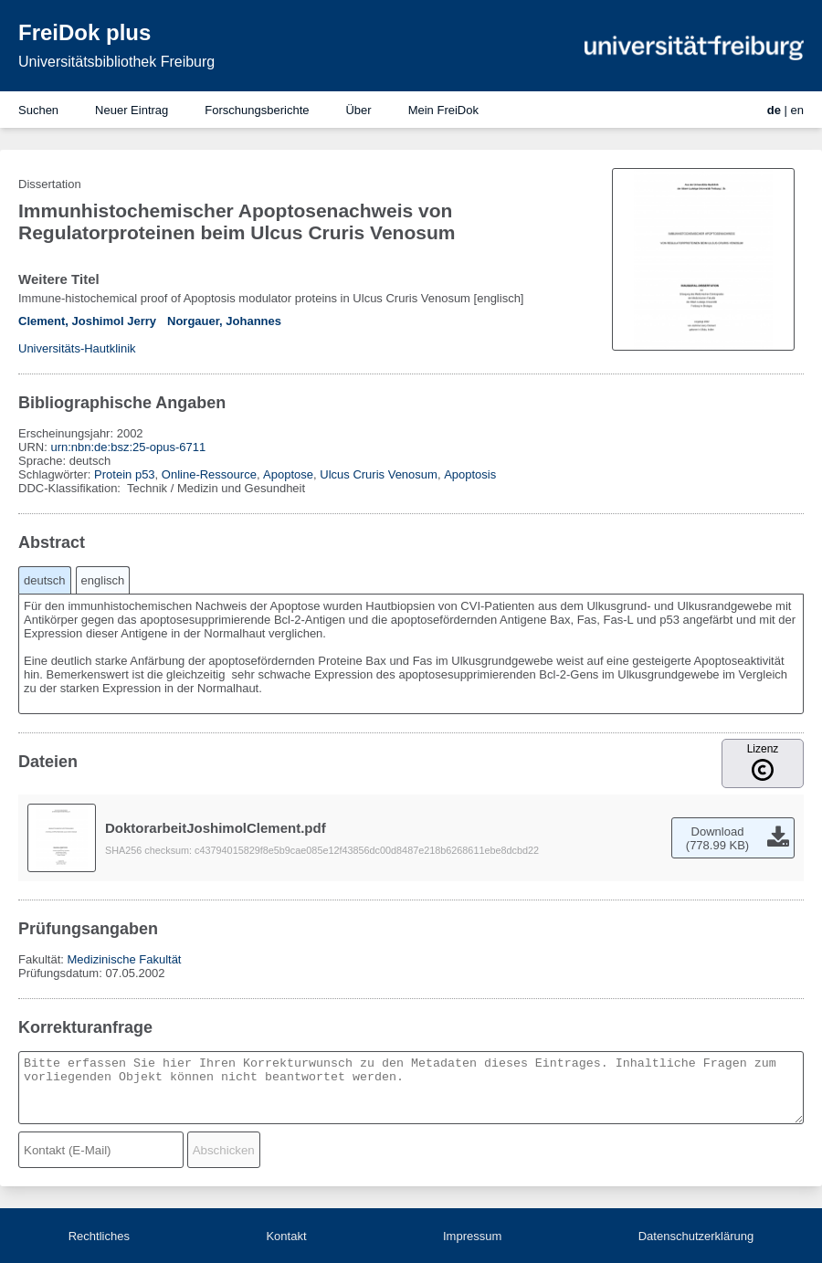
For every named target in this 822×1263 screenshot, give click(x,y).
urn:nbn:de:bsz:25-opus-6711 (128, 447)
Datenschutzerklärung (696, 1236)
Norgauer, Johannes (224, 321)
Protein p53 (124, 474)
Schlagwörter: (56, 474)
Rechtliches (99, 1236)
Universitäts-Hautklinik (77, 348)
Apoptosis (470, 474)
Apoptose (288, 474)
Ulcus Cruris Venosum (378, 474)
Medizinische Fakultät (124, 959)
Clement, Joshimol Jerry (87, 321)
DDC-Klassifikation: (71, 488)
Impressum (472, 1236)
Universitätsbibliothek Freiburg (116, 61)
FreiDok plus (84, 32)
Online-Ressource (209, 474)
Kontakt (286, 1236)
